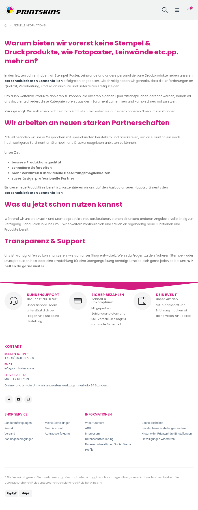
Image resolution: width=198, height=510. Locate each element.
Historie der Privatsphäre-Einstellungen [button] (167, 433)
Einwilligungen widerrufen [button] (158, 439)
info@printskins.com (19, 368)
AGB (88, 428)
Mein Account (54, 428)
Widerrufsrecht (94, 422)
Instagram (28, 399)
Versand (9, 433)
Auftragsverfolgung (57, 433)
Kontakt (9, 428)
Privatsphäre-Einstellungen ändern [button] (164, 428)
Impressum (92, 433)
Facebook (9, 399)
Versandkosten (75, 477)
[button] (164, 10)
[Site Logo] (32, 10)
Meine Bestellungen (57, 422)
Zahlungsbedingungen (18, 439)
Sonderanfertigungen (18, 422)
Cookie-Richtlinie (152, 422)
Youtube (19, 399)
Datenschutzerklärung (99, 439)
